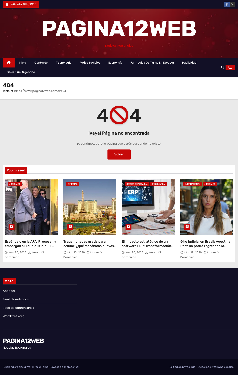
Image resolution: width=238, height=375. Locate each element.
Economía (115, 63)
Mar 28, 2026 (193, 252)
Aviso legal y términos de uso (216, 367)
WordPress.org (13, 316)
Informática (158, 184)
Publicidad (189, 63)
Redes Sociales (90, 63)
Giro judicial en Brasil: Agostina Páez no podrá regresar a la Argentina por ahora (205, 245)
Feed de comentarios (18, 308)
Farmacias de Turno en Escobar (152, 63)
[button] (222, 67)
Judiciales (14, 184)
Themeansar (71, 367)
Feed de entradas (16, 299)
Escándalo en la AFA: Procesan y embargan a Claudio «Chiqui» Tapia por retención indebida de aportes (30, 248)
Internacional (192, 184)
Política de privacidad (182, 367)
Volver (119, 154)
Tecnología (64, 63)
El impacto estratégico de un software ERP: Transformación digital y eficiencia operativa (146, 245)
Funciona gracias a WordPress (21, 367)
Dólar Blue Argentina (21, 72)
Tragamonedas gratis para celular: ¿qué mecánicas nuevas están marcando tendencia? (88, 245)
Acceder (9, 291)
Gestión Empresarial (137, 184)
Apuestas (73, 184)
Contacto (41, 63)
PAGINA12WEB (119, 28)
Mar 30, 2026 (18, 252)
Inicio (22, 63)
